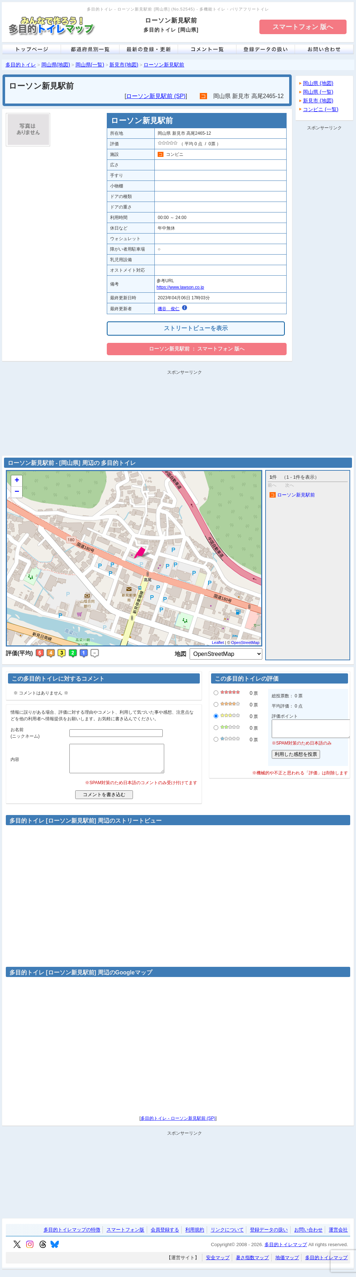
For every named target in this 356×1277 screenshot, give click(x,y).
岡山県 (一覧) (318, 92)
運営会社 (338, 1235)
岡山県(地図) (55, 65)
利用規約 (194, 1235)
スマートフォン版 (125, 1235)
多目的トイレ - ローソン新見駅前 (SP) (178, 1123)
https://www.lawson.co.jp (180, 287)
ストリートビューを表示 (196, 328)
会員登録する (165, 1235)
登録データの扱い (269, 1235)
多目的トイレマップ (285, 1250)
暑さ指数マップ (252, 1263)
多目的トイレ (20, 65)
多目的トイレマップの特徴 (72, 1235)
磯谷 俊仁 (168, 308)
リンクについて (227, 1235)
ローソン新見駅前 (163, 65)
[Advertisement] (324, 242)
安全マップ (218, 1263)
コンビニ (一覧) (321, 109)
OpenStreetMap (245, 642)
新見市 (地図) (318, 101)
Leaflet (218, 642)
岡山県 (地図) (318, 83)
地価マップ (287, 1263)
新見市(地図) (123, 65)
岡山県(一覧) (90, 65)
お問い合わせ (308, 1235)
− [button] (17, 492)
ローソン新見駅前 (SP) (156, 96)
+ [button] (17, 480)
